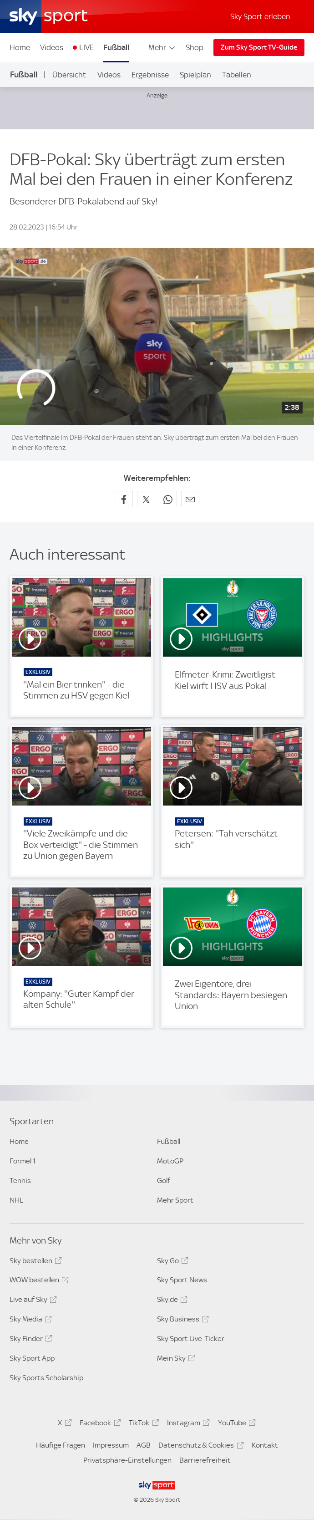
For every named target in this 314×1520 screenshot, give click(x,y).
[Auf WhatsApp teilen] (168, 499)
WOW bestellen (38, 1281)
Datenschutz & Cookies (199, 1447)
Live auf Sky (32, 1301)
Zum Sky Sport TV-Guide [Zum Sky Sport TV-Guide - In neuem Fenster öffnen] (259, 47)
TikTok (142, 1424)
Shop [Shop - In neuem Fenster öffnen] (194, 47)
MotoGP (170, 1161)
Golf (163, 1180)
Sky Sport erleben (260, 16)
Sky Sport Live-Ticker (190, 1338)
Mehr (162, 47)
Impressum (111, 1445)
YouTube (235, 1424)
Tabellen (236, 74)
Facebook (99, 1424)
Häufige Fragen (60, 1445)
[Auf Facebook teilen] (124, 499)
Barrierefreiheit (205, 1460)
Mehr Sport (175, 1200)
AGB (144, 1445)
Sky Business (181, 1320)
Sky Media (29, 1320)
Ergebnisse (150, 74)
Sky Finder (30, 1340)
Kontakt (265, 1445)
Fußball (116, 47)
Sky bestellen (34, 1262)
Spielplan (195, 74)
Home (20, 47)
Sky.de (171, 1301)
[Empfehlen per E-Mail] (190, 499)
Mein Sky (174, 1360)
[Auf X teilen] (146, 499)
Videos (51, 47)
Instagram (187, 1424)
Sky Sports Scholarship (46, 1377)
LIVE (86, 47)
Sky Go (171, 1262)
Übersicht (69, 74)
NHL (16, 1200)
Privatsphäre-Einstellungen (127, 1460)
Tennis (20, 1180)
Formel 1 (22, 1161)
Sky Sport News (182, 1279)
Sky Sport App (32, 1358)
